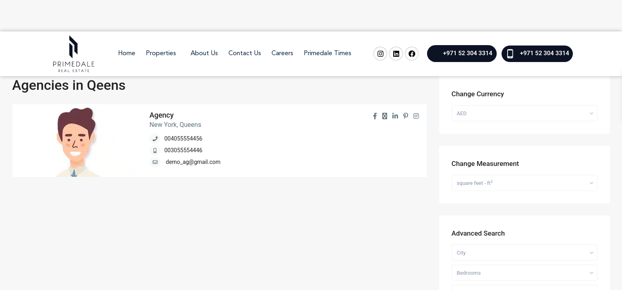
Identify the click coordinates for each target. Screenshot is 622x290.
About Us (204, 53)
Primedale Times (327, 53)
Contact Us (244, 53)
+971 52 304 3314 (467, 53)
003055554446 (183, 150)
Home (126, 53)
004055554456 (183, 138)
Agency (161, 115)
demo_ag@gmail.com (193, 162)
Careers (282, 53)
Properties (161, 53)
